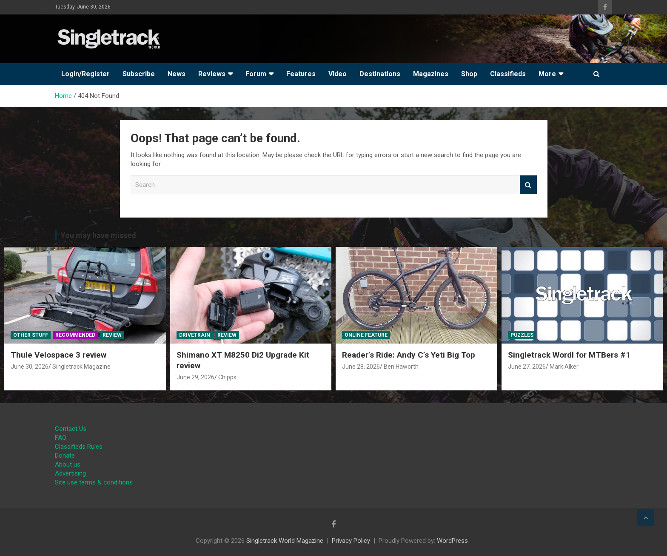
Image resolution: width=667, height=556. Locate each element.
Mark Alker (564, 366)
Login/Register (85, 74)
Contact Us (70, 429)
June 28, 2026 (361, 366)
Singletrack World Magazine (284, 541)
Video (337, 74)
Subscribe (139, 74)
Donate (65, 455)
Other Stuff (30, 335)
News (176, 74)
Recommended (75, 335)
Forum (255, 74)
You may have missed (98, 235)
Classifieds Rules (79, 446)
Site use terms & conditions (94, 482)
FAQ (60, 437)
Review (112, 335)
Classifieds (508, 74)
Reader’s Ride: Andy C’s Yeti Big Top (408, 355)
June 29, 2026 (195, 377)
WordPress (452, 541)
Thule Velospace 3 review (58, 355)
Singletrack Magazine (81, 366)
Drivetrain (194, 335)
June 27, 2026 (527, 366)
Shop (469, 74)
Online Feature (366, 335)
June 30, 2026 (29, 366)
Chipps (227, 377)
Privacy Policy (351, 541)
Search (528, 185)
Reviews (211, 74)
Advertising (70, 473)
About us (67, 464)
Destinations (379, 74)
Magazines (430, 74)
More (547, 74)
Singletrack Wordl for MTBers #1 (569, 355)
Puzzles (521, 335)
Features (301, 74)
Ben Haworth (401, 366)
